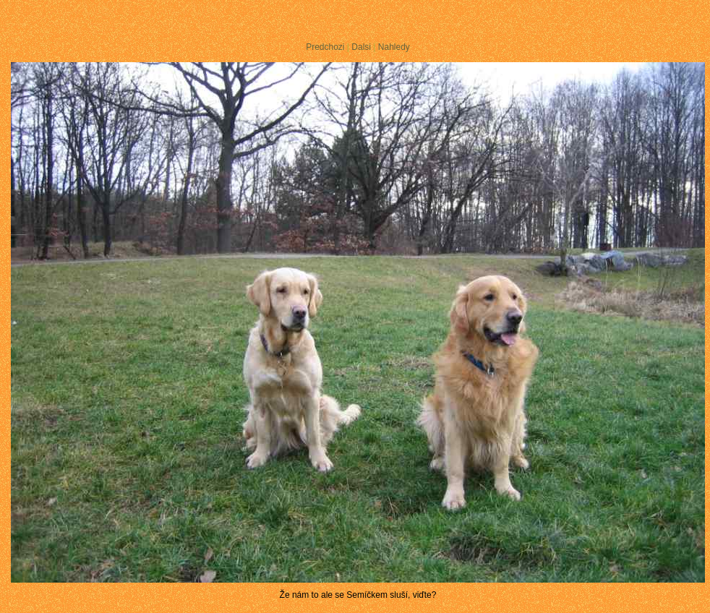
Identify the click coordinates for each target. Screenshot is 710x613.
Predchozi (325, 47)
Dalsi (361, 47)
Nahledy (394, 47)
